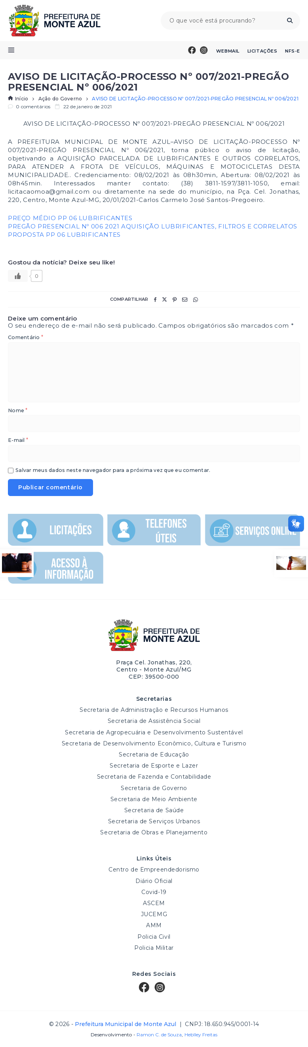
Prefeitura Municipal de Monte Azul (54, 20)
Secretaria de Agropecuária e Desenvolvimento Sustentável (154, 732)
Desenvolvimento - (136, 1034)
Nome (17, 410)
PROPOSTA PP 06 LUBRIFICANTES (64, 234)
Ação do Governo (60, 98)
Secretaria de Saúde (154, 810)
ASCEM (154, 903)
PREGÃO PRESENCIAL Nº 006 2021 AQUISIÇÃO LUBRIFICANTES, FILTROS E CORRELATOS (152, 226)
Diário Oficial (154, 881)
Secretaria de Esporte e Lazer (154, 765)
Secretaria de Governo (154, 788)
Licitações (262, 51)
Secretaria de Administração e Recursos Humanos (154, 709)
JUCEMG (154, 914)
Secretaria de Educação (154, 754)
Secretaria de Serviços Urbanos (154, 821)
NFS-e (292, 51)
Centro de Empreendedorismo (154, 869)
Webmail (228, 51)
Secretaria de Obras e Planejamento (153, 832)
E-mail (18, 440)
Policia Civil (153, 936)
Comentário (25, 337)
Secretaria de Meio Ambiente (154, 799)
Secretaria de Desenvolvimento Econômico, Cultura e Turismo (154, 743)
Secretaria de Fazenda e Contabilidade (154, 776)
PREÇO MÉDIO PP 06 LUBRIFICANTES (70, 218)
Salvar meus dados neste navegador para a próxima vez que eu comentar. (112, 470)
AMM (154, 925)
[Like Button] (18, 276)
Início (18, 98)
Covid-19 (153, 892)
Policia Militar (153, 947)
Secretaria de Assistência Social (154, 720)
